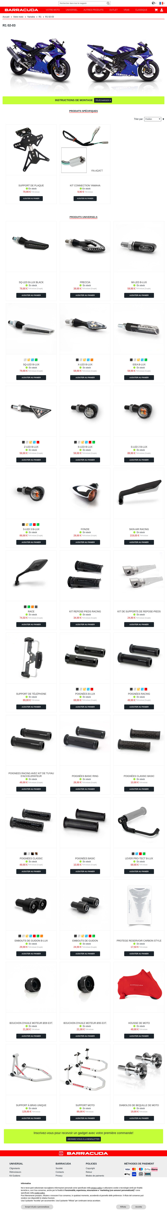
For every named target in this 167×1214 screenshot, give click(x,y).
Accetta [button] (138, 1207)
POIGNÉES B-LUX (85, 694)
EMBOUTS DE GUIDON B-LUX (31, 940)
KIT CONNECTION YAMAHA (85, 185)
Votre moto (18, 17)
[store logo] (21, 10)
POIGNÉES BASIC (85, 858)
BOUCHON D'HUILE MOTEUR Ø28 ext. (31, 1023)
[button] (162, 3)
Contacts (60, 1172)
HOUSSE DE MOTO (139, 1023)
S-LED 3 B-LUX (31, 529)
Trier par (138, 119)
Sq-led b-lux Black (31, 282)
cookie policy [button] (39, 1193)
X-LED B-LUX (85, 364)
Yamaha (31, 17)
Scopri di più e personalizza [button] (37, 1207)
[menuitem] (52, 9)
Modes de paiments (95, 1176)
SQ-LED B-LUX (31, 364)
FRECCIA (85, 282)
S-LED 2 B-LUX (139, 447)
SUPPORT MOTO (85, 1105)
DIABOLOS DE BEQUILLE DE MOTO (139, 1105)
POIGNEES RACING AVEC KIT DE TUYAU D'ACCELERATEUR (31, 774)
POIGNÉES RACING (139, 694)
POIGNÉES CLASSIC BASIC (139, 776)
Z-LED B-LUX (31, 447)
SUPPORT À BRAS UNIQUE (31, 1105)
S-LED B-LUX (85, 447)
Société (59, 1168)
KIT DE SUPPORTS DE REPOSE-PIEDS (139, 611)
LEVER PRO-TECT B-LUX (139, 858)
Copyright (90, 1168)
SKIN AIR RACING (139, 529)
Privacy (59, 1176)
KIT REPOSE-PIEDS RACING (85, 611)
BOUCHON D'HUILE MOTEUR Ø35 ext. (85, 1023)
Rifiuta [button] (123, 1207)
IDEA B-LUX (139, 364)
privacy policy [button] (96, 1188)
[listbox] (31, 360)
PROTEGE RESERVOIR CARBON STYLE (139, 940)
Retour (89, 1172)
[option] (25, 360)
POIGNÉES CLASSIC (31, 858)
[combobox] (84, 3)
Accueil (6, 17)
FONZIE (85, 529)
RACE (31, 611)
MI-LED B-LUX (139, 282)
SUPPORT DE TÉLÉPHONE (31, 694)
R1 (40, 17)
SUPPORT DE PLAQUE (31, 185)
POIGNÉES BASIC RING (85, 776)
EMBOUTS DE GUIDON (85, 940)
